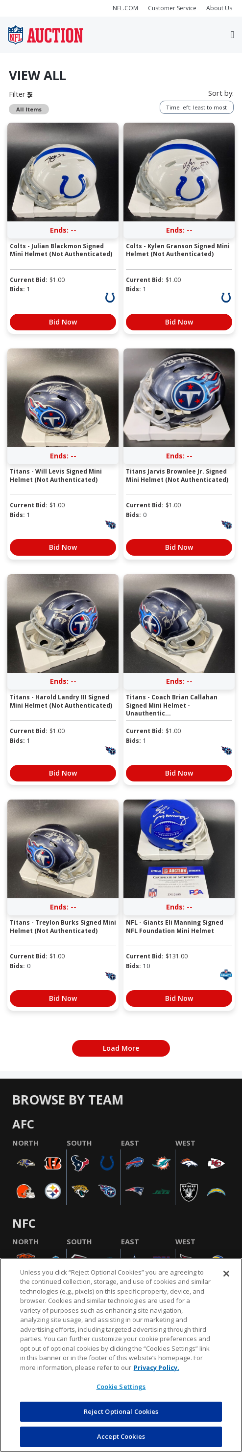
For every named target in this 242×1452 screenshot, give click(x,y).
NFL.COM (125, 8)
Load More (121, 1048)
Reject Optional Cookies (121, 1411)
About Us (219, 8)
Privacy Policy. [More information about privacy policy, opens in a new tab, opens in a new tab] (156, 1367)
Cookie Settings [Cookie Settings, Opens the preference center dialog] (121, 1386)
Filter (20, 94)
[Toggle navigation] (232, 35)
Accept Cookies (121, 1436)
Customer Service (172, 8)
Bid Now (63, 321)
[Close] (226, 1273)
